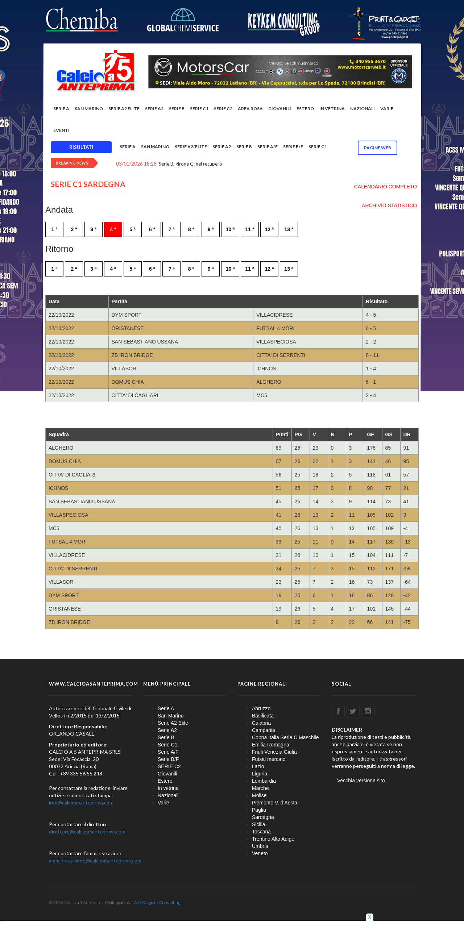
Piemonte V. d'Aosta (274, 803)
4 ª (113, 229)
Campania (263, 730)
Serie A (61, 108)
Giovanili (279, 108)
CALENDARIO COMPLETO (385, 187)
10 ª (230, 229)
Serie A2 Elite (124, 108)
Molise (259, 795)
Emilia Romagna (270, 745)
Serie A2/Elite (191, 146)
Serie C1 (199, 108)
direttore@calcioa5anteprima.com (87, 831)
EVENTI (61, 130)
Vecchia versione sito (361, 780)
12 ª (269, 229)
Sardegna (263, 817)
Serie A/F (267, 146)
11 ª (249, 229)
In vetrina (332, 108)
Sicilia (258, 824)
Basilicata (263, 716)
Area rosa (250, 108)
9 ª (211, 229)
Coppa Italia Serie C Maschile (285, 737)
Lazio (258, 766)
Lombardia (264, 781)
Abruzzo (261, 708)
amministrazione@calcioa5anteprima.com (95, 860)
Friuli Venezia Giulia (274, 752)
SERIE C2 (223, 108)
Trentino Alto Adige (273, 839)
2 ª (74, 229)
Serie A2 (154, 108)
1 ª (54, 229)
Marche (260, 788)
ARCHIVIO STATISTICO (389, 205)
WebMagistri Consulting (156, 902)
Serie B (177, 108)
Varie (386, 108)
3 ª (93, 229)
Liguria (259, 774)
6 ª (152, 229)
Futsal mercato (269, 759)
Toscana (261, 832)
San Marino (89, 108)
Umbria (260, 846)
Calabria (261, 723)
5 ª (132, 229)
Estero (305, 108)
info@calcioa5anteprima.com (81, 802)
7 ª (172, 229)
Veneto (260, 853)
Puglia (259, 810)
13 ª (288, 229)
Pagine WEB (377, 147)
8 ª (191, 229)
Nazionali (362, 108)
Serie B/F (293, 146)
